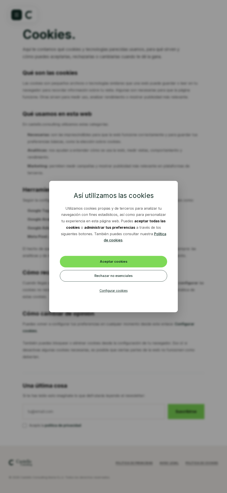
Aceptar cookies (113, 261)
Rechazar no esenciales (113, 276)
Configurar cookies (114, 291)
